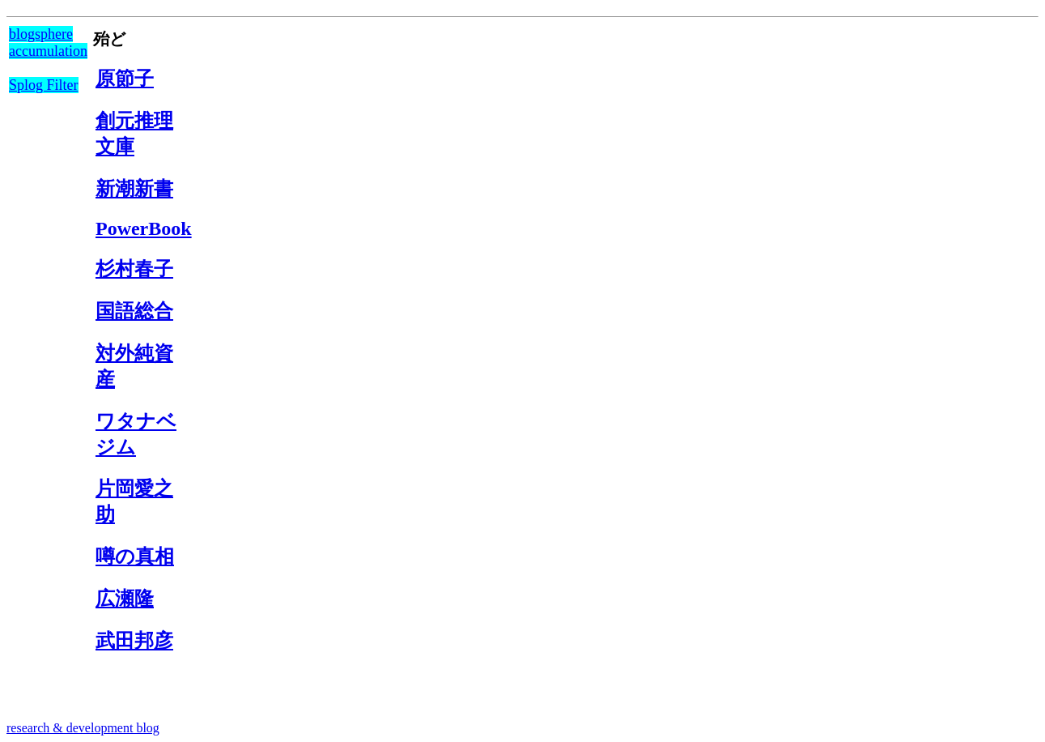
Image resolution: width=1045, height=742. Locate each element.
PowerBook (144, 228)
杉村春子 (134, 268)
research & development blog (82, 728)
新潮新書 (134, 188)
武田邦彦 (134, 640)
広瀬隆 (125, 598)
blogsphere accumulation (48, 42)
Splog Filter (44, 85)
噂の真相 (135, 556)
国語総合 (134, 311)
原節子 (125, 78)
